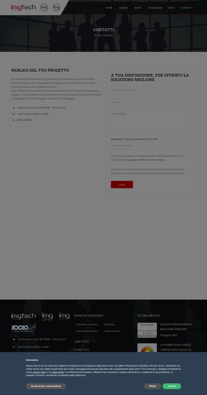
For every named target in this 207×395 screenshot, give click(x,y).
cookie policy (57, 372)
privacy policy (39, 372)
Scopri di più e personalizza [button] (46, 386)
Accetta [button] (172, 386)
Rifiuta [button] (152, 386)
